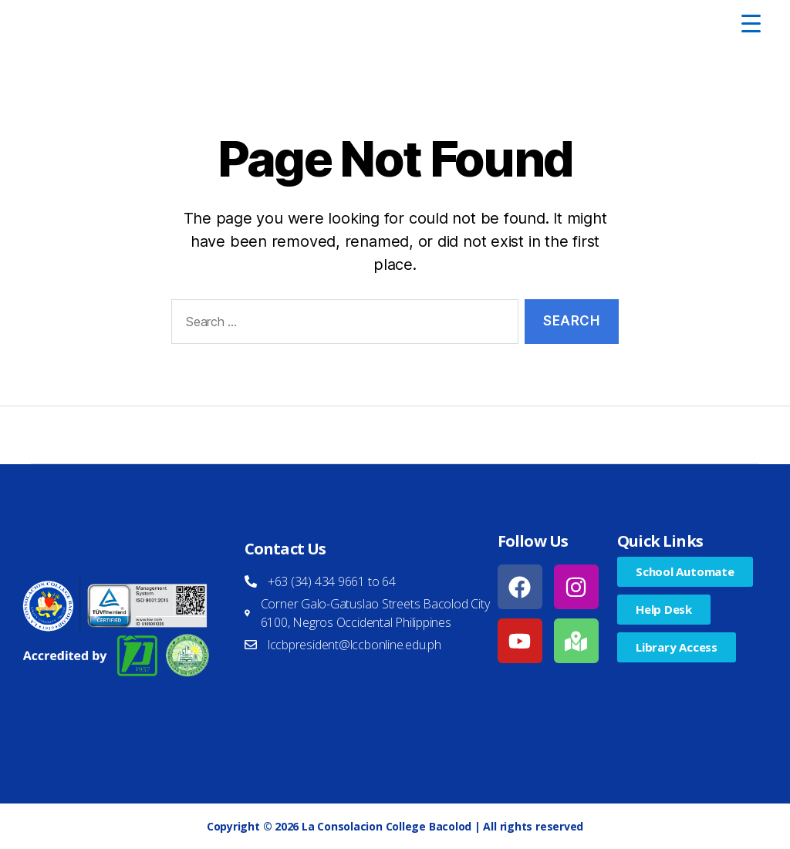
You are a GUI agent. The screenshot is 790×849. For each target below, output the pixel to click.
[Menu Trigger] (750, 23)
